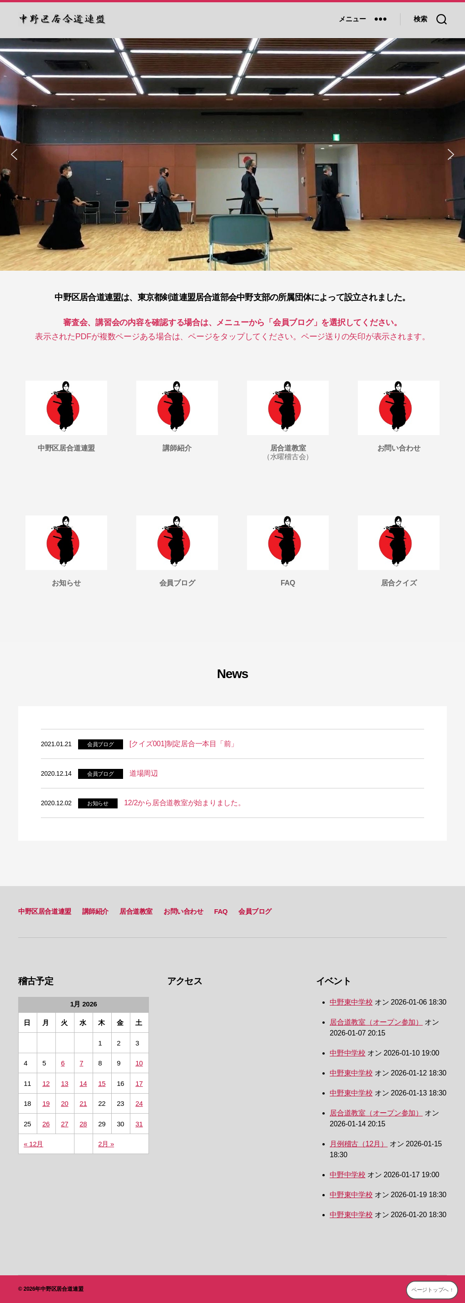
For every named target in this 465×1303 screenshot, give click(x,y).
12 (45, 1083)
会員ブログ (100, 744)
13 (64, 1083)
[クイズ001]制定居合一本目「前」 (183, 744)
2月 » (106, 1144)
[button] (14, 154)
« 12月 (33, 1144)
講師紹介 (95, 911)
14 (83, 1083)
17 (139, 1083)
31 (139, 1124)
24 (139, 1103)
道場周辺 (143, 773)
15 (101, 1083)
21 (83, 1103)
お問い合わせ (183, 911)
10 (139, 1063)
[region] (232, 154)
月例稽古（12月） (359, 1144)
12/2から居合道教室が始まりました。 (184, 803)
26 (45, 1124)
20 (64, 1103)
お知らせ (98, 803)
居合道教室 (136, 911)
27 (64, 1124)
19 (45, 1103)
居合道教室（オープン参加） (376, 1022)
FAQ (221, 911)
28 (83, 1124)
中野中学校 (348, 1053)
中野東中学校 (351, 1002)
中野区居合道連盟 (44, 911)
